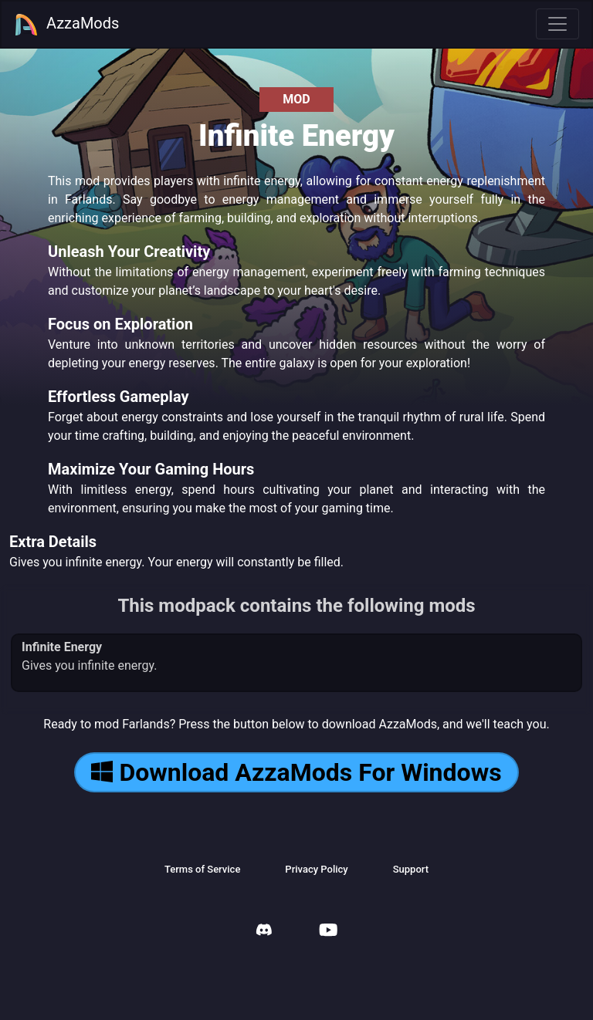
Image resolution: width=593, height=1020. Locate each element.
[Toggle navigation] (557, 23)
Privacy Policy (316, 869)
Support (411, 869)
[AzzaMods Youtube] (328, 931)
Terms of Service (202, 869)
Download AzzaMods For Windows (296, 772)
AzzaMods (66, 24)
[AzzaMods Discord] (264, 931)
